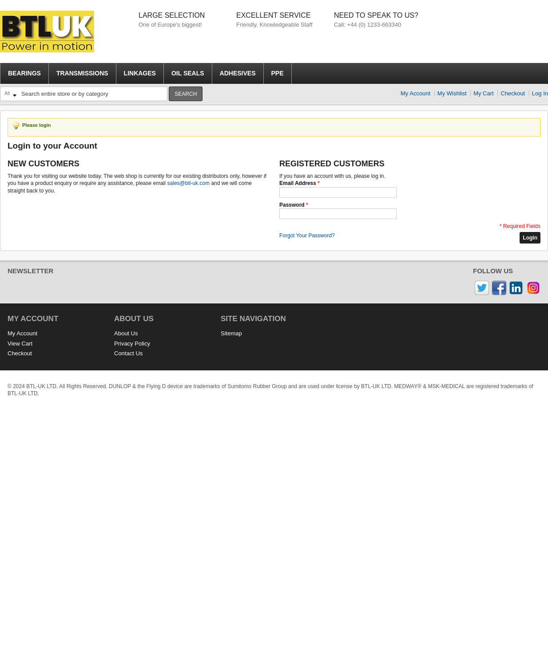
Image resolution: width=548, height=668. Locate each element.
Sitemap (231, 333)
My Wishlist (452, 93)
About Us (126, 333)
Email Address (297, 183)
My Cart (483, 93)
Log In (540, 93)
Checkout (512, 93)
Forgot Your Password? (307, 235)
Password (292, 204)
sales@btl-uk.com (188, 183)
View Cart (20, 343)
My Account (415, 93)
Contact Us (128, 353)
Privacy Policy (132, 343)
